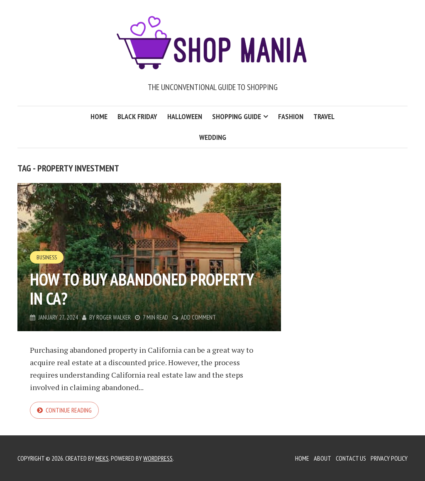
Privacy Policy (389, 458)
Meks (102, 458)
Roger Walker (113, 317)
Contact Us (351, 458)
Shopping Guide (236, 116)
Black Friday (137, 116)
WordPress (158, 458)
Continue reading (69, 410)
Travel (324, 116)
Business (47, 257)
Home (98, 116)
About (322, 458)
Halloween (184, 116)
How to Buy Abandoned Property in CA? (142, 289)
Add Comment (198, 317)
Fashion (290, 116)
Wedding (212, 137)
